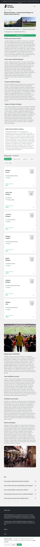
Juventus (6, 365)
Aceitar (19, 544)
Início (5, 534)
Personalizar (7, 544)
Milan (10, 365)
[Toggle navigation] (34, 6)
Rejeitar (13, 544)
